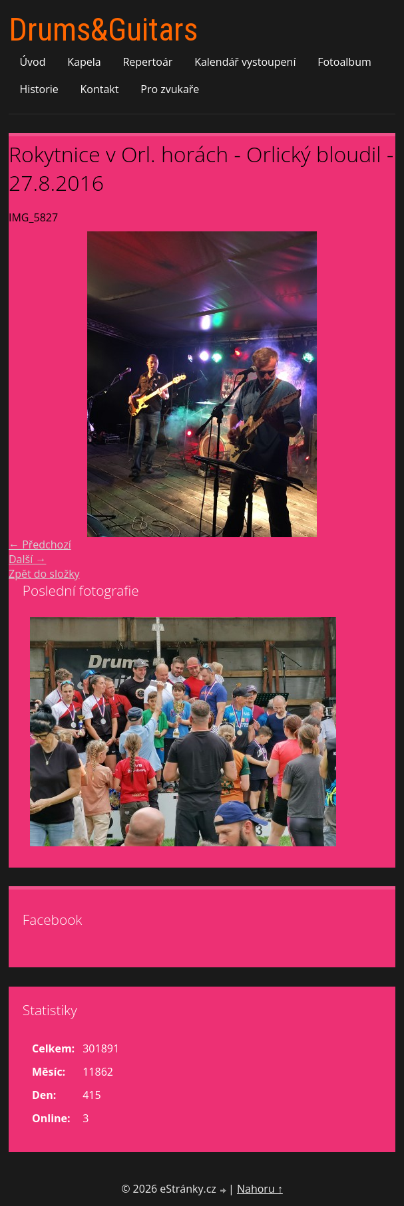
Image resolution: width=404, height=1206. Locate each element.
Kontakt (100, 89)
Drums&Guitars (103, 30)
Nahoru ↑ (260, 1188)
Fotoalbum (344, 62)
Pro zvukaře (169, 89)
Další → (27, 559)
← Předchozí (40, 544)
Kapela (84, 62)
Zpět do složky (44, 573)
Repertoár (147, 62)
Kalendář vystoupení (245, 62)
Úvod (32, 62)
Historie (38, 89)
